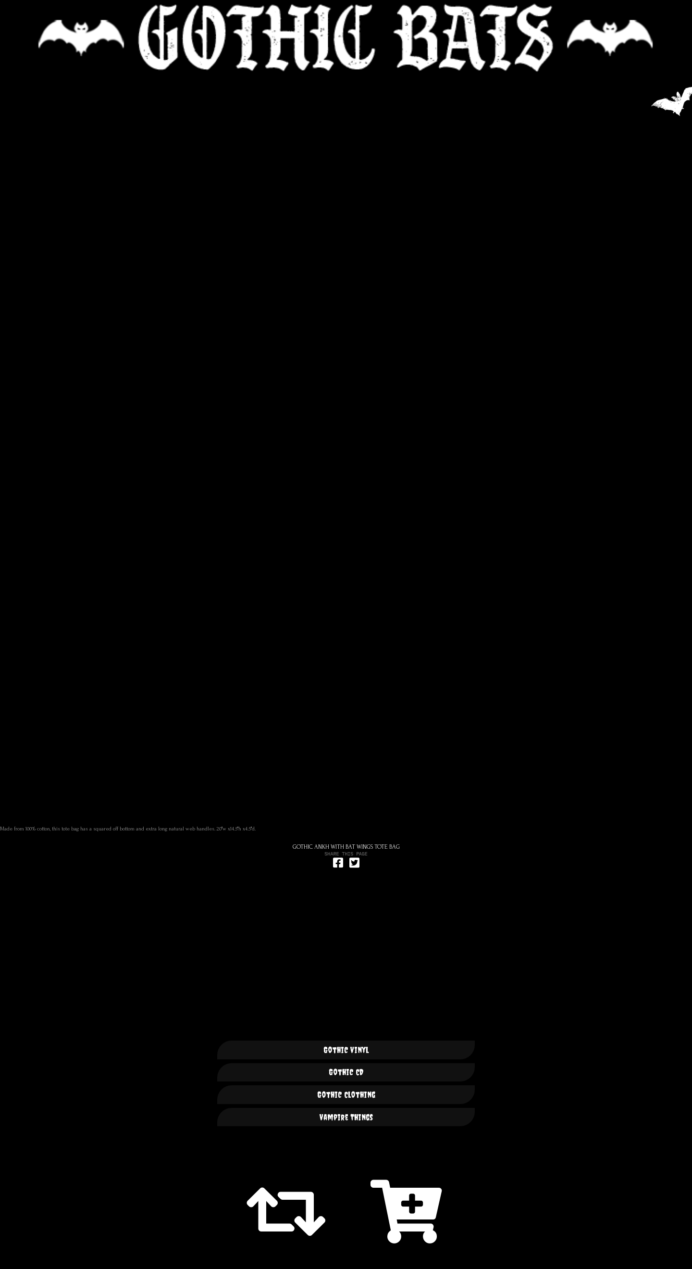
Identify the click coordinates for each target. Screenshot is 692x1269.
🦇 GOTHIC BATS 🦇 (346, 38)
